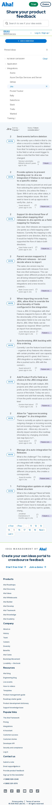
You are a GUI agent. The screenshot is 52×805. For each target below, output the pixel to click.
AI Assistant (7, 731)
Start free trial (16, 567)
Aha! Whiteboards (10, 598)
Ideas (6, 31)
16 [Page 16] (19, 530)
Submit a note (8, 762)
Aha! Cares (7, 655)
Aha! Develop (8, 606)
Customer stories (10, 739)
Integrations (8, 726)
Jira (25, 165)
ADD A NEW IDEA (26, 41)
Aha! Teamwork (9, 610)
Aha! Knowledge (9, 615)
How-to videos (9, 686)
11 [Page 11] (31, 526)
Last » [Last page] (10, 534)
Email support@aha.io (11, 766)
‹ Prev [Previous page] (19, 526)
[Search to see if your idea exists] (27, 23)
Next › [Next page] (42, 530)
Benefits (6, 650)
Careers (6, 642)
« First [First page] (10, 526)
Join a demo (37, 567)
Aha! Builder (7, 602)
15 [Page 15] (14, 530)
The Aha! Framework (11, 718)
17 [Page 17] (24, 530)
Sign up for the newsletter (13, 775)
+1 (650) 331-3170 (10, 783)
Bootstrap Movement (11, 659)
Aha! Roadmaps (9, 585)
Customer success (10, 735)
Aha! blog (7, 673)
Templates (7, 691)
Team (5, 638)
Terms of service (33, 801)
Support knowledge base (13, 708)
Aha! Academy (8, 619)
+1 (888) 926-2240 (10, 779)
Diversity (6, 646)
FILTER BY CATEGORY (14, 59)
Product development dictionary (16, 703)
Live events (7, 682)
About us (6, 629)
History (6, 633)
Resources (9, 34)
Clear (45, 58)
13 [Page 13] (41, 526)
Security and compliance (13, 748)
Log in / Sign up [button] (42, 33)
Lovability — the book (11, 663)
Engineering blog (10, 678)
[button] (31, 33)
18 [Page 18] (30, 530)
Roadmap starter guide (12, 699)
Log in (5, 752)
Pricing (6, 722)
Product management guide (14, 695)
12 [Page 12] (36, 526)
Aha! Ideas (7, 593)
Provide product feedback (13, 771)
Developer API (9, 743)
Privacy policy (17, 801)
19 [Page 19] (35, 530)
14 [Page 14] (9, 530)
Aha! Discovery (9, 589)
